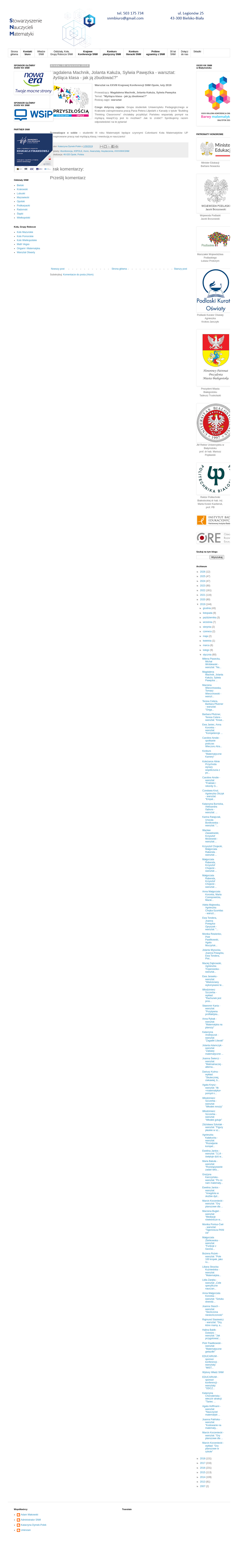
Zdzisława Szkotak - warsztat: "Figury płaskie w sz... (213, 1127)
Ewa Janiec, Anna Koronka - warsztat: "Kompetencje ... (212, 729)
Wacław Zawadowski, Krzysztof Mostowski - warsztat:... (210, 836)
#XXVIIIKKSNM (121, 151)
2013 (203, 1481)
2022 (203, 590)
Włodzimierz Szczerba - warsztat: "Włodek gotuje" (212, 1115)
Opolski (21, 201)
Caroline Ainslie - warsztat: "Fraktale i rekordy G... (211, 781)
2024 (203, 581)
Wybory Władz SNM (213, 1372)
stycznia (207, 654)
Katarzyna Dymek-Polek (33, 1525)
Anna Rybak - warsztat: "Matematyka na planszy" (212, 1023)
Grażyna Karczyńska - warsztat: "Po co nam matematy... (212, 1178)
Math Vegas (23, 244)
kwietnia (207, 640)
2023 (203, 585)
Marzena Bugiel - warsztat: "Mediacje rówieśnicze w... (212, 1215)
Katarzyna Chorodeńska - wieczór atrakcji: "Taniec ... (212, 1397)
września (208, 622)
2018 (203, 1458)
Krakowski (22, 189)
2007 (203, 1486)
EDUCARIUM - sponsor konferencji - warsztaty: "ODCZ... (210, 1383)
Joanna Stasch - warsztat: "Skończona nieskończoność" (212, 1310)
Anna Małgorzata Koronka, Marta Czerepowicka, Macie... (212, 895)
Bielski (20, 185)
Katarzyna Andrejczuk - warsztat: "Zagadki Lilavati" (213, 1036)
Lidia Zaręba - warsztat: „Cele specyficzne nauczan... (211, 1284)
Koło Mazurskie (25, 232)
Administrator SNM (31, 1519)
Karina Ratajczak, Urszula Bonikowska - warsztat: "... (211, 821)
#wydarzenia (107, 151)
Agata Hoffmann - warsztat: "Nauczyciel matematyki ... (211, 1410)
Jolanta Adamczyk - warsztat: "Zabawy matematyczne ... (212, 1049)
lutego (206, 650)
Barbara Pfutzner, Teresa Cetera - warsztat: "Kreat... (213, 717)
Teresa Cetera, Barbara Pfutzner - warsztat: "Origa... (212, 705)
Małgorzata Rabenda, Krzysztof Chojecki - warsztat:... (209, 865)
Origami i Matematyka (28, 248)
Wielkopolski (23, 217)
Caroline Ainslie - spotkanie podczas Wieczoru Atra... (212, 742)
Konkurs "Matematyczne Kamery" (212, 754)
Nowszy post (57, 268)
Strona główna (119, 268)
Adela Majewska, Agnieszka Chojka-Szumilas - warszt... (212, 909)
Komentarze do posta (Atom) (78, 274)
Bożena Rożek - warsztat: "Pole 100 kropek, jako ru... (212, 1257)
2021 (203, 595)
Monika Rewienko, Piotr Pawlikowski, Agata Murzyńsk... (212, 940)
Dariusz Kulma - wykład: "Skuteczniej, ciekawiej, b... (211, 1076)
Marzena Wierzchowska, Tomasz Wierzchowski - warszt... (211, 691)
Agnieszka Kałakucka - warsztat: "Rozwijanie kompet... (210, 1140)
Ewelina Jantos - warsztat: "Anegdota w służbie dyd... (211, 1191)
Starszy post (180, 268)
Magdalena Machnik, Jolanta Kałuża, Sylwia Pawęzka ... (212, 676)
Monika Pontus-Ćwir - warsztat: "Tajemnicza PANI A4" (213, 1228)
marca (206, 645)
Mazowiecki (23, 197)
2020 (203, 599)
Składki (197, 51)
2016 (203, 1467)
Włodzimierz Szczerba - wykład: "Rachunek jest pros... (211, 995)
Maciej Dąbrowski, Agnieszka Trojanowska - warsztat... (212, 967)
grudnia (207, 608)
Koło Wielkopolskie (27, 240)
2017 (203, 1463)
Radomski (22, 209)
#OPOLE (78, 151)
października (210, 617)
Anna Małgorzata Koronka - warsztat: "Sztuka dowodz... (213, 1297)
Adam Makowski (29, 1514)
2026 (203, 571)
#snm (86, 151)
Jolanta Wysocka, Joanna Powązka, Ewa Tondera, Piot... (213, 954)
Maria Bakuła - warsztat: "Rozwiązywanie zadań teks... (212, 1165)
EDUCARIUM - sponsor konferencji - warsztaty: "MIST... (210, 1362)
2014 (203, 1477)
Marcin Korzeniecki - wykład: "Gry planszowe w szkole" (213, 1447)
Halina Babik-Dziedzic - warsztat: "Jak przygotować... (211, 1334)
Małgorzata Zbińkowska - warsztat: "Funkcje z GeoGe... (210, 1243)
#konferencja (66, 151)
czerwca (207, 631)
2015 (203, 1472)
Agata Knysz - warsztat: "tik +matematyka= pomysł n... (211, 1089)
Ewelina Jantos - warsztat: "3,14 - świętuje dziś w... (212, 1153)
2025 (203, 576)
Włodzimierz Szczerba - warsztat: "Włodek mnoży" (212, 1102)
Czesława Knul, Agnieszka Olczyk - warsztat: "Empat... (213, 795)
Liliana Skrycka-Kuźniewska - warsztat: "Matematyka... (211, 1271)
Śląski (20, 213)
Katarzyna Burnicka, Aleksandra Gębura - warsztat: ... (213, 808)
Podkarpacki (23, 205)
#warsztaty (95, 151)
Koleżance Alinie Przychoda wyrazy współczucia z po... (211, 767)
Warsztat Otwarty (26, 252)
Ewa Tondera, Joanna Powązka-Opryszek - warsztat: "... (210, 924)
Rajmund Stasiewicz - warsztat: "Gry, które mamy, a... (213, 1322)
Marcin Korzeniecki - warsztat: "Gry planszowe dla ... (213, 1203)
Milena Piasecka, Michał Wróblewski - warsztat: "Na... (211, 663)
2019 (203, 604)
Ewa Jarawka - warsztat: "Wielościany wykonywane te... (213, 980)
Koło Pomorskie (25, 236)
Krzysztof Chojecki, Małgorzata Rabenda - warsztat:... (212, 850)
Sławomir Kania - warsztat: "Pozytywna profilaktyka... (211, 1010)
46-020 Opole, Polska (73, 154)
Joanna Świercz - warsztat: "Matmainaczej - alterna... (212, 1062)
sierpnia (207, 626)
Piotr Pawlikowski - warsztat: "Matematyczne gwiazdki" (212, 1347)
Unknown (26, 1530)
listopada (208, 613)
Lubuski (21, 193)
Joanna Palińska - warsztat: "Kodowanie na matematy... (211, 1423)
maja (206, 636)
